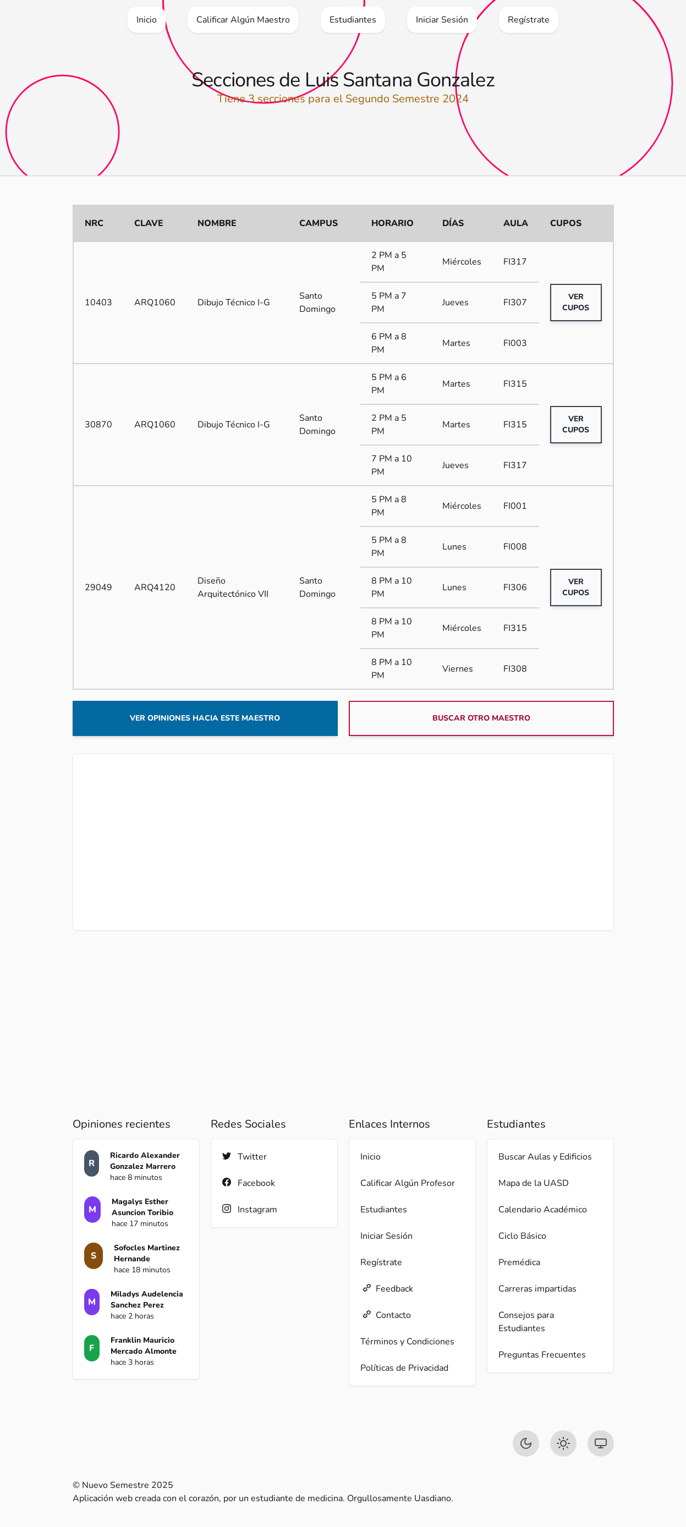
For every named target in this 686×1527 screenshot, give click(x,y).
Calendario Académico (542, 1210)
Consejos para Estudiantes (526, 1321)
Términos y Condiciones (407, 1342)
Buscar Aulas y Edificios (545, 1157)
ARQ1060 (154, 302)
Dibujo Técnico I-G (233, 302)
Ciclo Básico (522, 1236)
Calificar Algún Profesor (407, 1183)
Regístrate (381, 1262)
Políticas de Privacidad (404, 1368)
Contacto (385, 1315)
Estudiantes (383, 1210)
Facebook (248, 1183)
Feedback (386, 1288)
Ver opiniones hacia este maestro (205, 718)
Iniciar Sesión (386, 1236)
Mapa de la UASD (533, 1183)
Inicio (370, 1157)
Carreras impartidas (537, 1289)
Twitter (244, 1156)
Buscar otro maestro (481, 718)
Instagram (249, 1209)
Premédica (519, 1262)
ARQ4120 (154, 587)
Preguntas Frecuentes (542, 1355)
